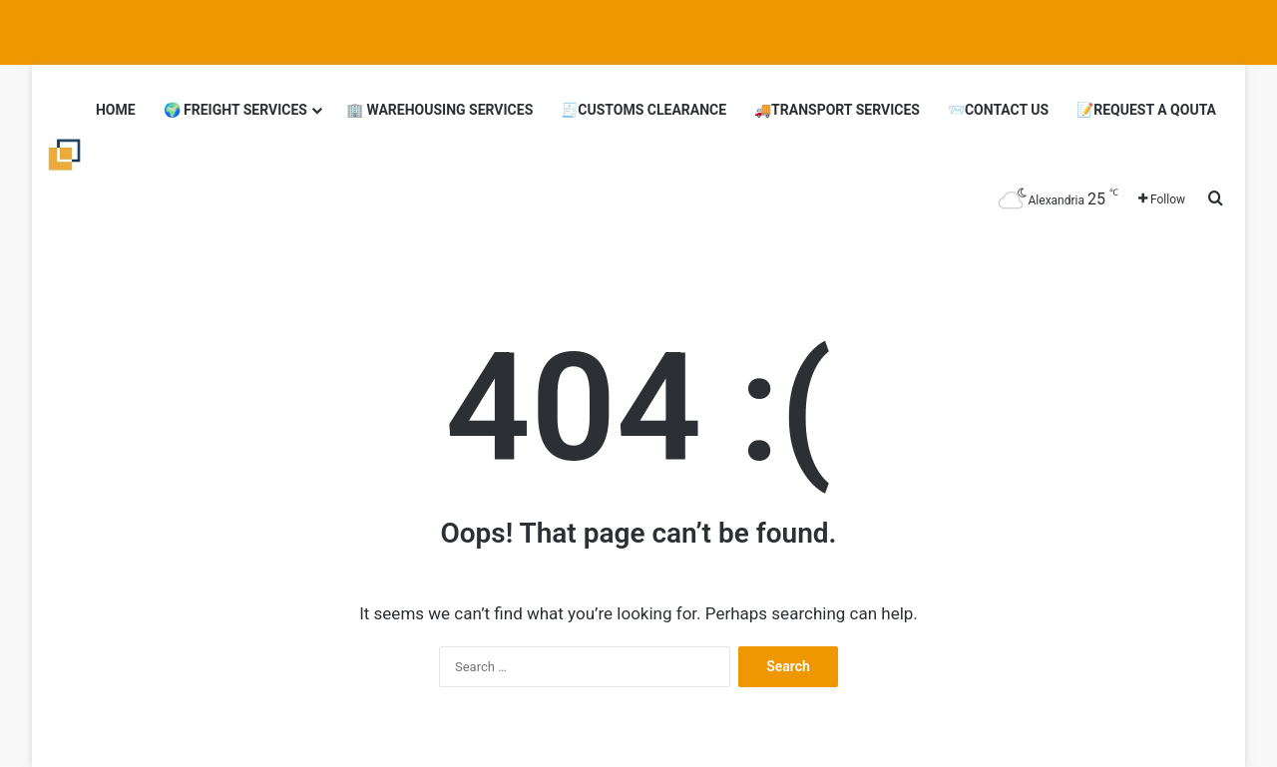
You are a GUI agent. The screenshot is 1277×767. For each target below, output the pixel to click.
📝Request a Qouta (1146, 110)
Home (116, 110)
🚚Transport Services (837, 110)
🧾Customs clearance (643, 110)
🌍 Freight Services (235, 110)
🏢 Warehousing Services (439, 110)
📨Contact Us (998, 110)
